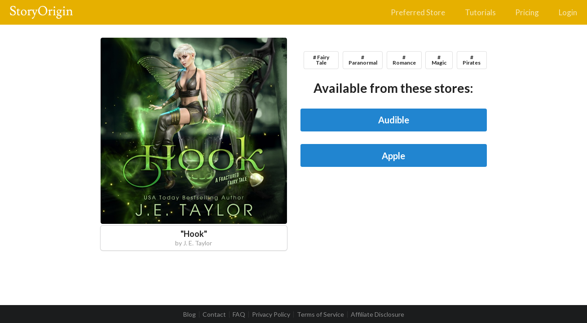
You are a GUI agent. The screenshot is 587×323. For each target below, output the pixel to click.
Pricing (527, 12)
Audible (393, 119)
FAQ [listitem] (239, 314)
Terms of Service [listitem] (320, 314)
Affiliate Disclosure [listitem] (377, 314)
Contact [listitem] (214, 314)
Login (568, 12)
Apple (393, 155)
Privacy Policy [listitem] (271, 314)
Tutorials (480, 12)
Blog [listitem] (189, 314)
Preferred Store (418, 12)
